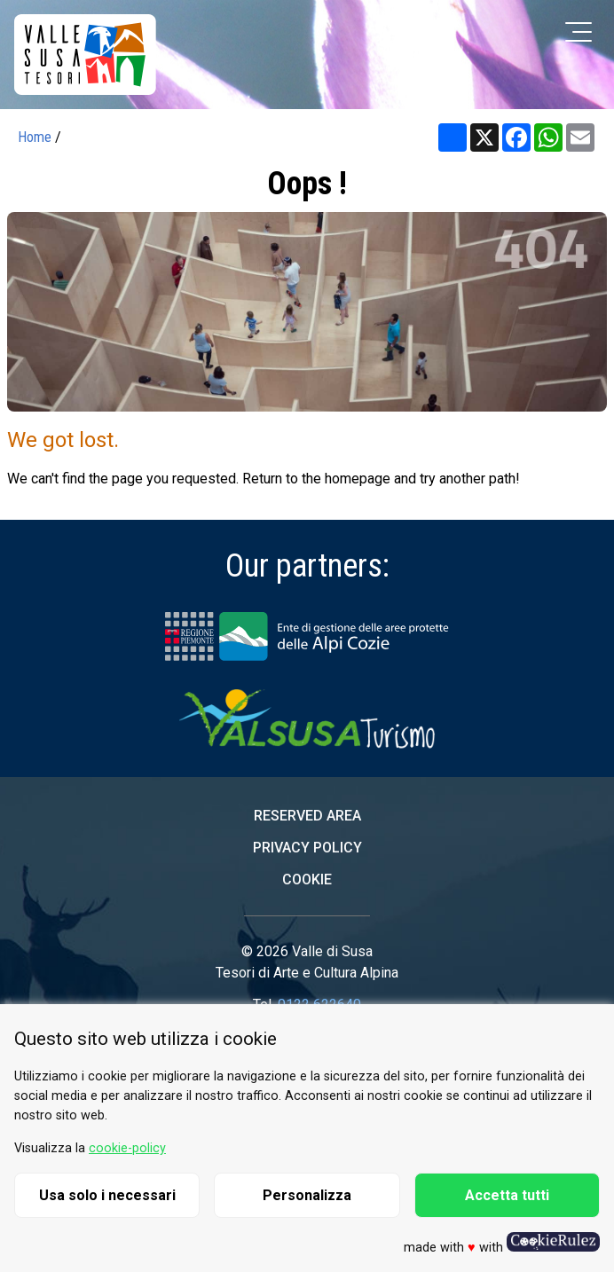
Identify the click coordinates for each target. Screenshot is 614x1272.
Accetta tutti (507, 1195)
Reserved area (307, 815)
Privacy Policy (307, 847)
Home (34, 137)
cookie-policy (127, 1148)
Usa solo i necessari (107, 1195)
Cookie (307, 879)
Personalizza (307, 1195)
